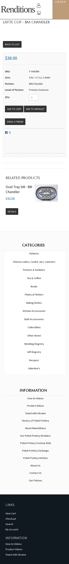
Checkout (11, 518)
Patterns (34, 253)
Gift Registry (34, 352)
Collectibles (34, 327)
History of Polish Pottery (35, 420)
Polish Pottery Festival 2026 (35, 443)
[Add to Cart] (14, 109)
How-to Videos (35, 398)
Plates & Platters (34, 294)
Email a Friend (15, 121)
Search (9, 524)
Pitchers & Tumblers (34, 270)
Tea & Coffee (34, 278)
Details (12, 211)
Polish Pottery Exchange (35, 450)
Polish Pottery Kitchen (35, 458)
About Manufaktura (35, 428)
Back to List (12, 44)
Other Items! (34, 335)
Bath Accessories (34, 319)
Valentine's (34, 368)
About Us (35, 465)
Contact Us (35, 473)
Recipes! (34, 360)
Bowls (34, 286)
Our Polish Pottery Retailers (35, 435)
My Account (12, 529)
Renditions (18, 9)
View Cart (11, 513)
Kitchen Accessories (34, 311)
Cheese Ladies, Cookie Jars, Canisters (34, 261)
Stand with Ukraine (35, 413)
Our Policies (35, 480)
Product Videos (35, 405)
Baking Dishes (34, 302)
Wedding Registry (34, 344)
